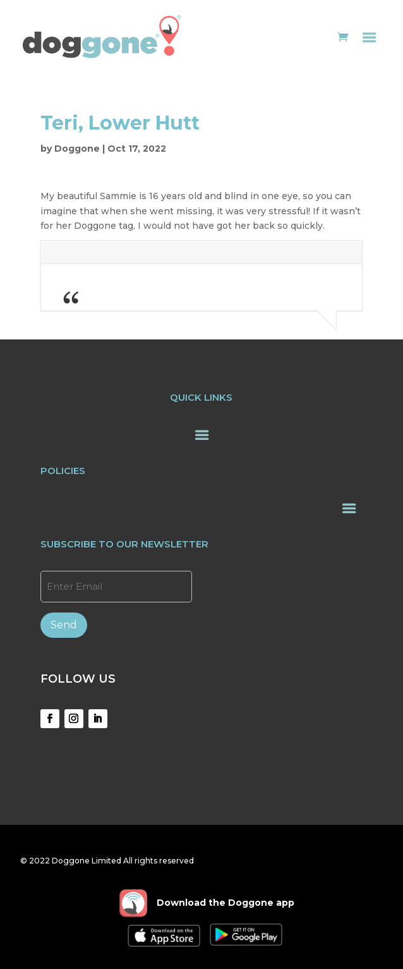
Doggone (77, 148)
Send (64, 625)
